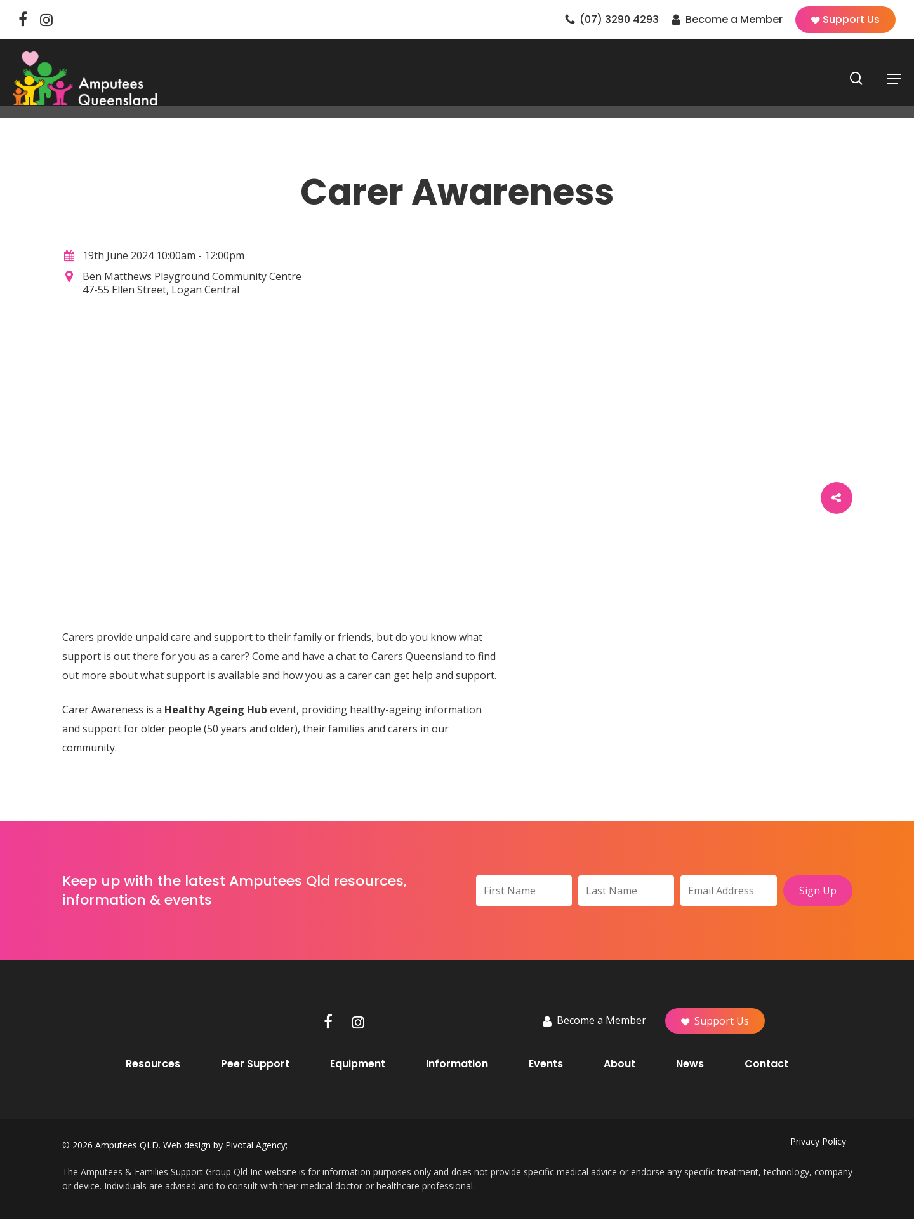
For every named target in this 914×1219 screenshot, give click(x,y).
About (619, 1064)
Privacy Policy (818, 1141)
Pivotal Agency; (256, 1145)
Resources (153, 1064)
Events (546, 1064)
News (690, 1064)
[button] (894, 78)
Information (457, 1064)
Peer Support (255, 1064)
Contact (766, 1064)
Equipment (357, 1064)
